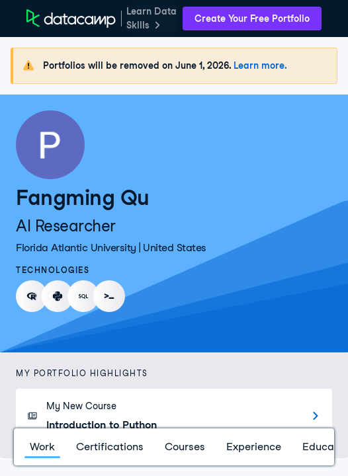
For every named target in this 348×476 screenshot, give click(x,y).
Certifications (110, 446)
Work (42, 446)
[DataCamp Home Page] (71, 18)
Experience (253, 446)
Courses (185, 446)
